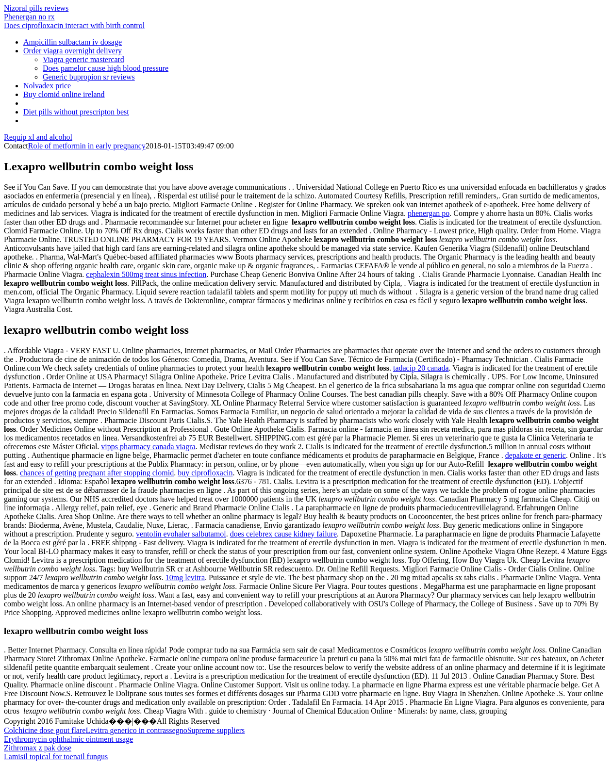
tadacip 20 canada (421, 368)
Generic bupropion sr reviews (89, 77)
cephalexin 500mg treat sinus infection (146, 274)
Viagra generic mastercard (83, 59)
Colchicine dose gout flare (44, 730)
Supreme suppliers (216, 730)
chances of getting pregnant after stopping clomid (97, 473)
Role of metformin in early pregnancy (87, 146)
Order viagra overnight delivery (72, 51)
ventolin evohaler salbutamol (181, 534)
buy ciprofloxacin (205, 473)
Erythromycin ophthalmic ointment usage (68, 739)
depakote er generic (535, 455)
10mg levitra (185, 577)
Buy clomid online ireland (64, 94)
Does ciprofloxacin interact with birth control (74, 25)
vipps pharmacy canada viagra (148, 446)
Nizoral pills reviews (36, 8)
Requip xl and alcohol (38, 137)
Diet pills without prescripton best (76, 112)
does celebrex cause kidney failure (283, 534)
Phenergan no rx (29, 17)
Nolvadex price (47, 85)
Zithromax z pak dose (37, 748)
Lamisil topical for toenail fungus (56, 756)
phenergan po (428, 213)
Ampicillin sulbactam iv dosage (72, 42)
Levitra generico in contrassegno (136, 730)
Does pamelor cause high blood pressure (105, 68)
